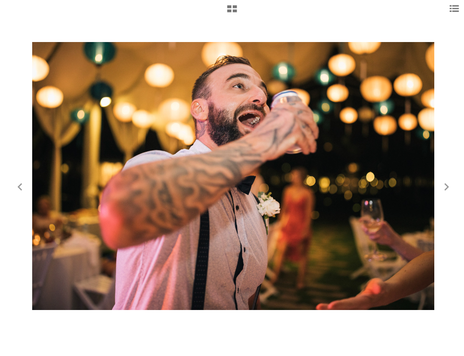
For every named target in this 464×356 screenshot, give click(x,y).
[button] (232, 12)
